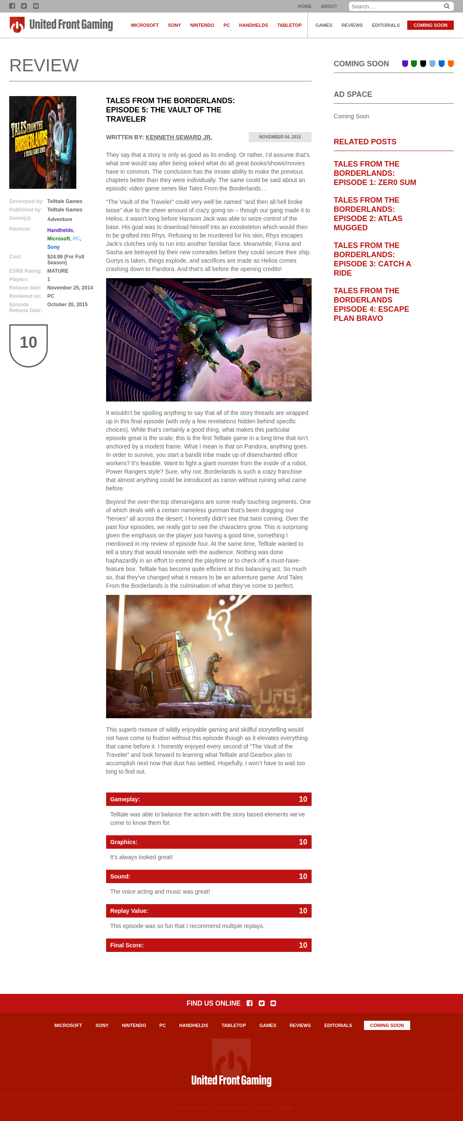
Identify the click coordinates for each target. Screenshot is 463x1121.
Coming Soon (430, 25)
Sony (174, 25)
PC (227, 25)
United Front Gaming (61, 25)
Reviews (352, 25)
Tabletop (289, 25)
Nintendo (202, 25)
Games (323, 25)
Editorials (386, 25)
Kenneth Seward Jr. (179, 137)
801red (286, 1108)
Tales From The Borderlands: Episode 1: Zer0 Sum (375, 173)
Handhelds (253, 25)
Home (305, 6)
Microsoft (145, 25)
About (329, 6)
